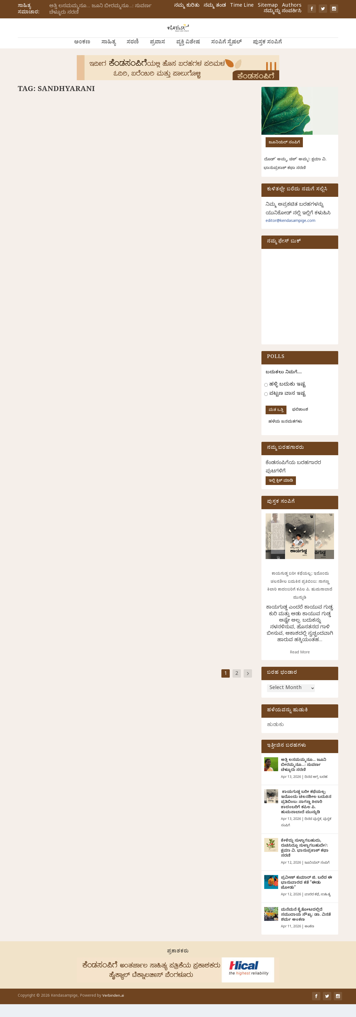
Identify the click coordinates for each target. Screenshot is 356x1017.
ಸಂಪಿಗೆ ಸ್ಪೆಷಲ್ (226, 55)
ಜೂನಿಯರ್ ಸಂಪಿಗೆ (284, 155)
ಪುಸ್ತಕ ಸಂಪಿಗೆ (267, 55)
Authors (291, 6)
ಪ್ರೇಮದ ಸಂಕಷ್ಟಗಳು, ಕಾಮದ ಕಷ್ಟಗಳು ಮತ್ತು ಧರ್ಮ (68, 392)
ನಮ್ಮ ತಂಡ (215, 6)
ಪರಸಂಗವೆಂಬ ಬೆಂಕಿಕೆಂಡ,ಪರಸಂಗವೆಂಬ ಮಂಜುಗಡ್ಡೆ (68, 563)
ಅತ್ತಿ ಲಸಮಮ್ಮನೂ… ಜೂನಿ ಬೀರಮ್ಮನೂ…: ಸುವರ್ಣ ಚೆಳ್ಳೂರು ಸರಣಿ (100, 9)
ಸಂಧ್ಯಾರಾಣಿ (48, 198)
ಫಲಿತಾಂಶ (300, 423)
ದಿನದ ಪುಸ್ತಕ (313, 832)
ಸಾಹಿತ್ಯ (108, 55)
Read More (300, 665)
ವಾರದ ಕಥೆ (312, 907)
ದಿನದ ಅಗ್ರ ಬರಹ (92, 571)
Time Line (242, 6)
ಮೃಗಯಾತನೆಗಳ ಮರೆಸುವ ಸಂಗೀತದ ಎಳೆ (181, 188)
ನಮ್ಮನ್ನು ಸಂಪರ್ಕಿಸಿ (282, 11)
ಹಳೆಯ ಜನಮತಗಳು (285, 435)
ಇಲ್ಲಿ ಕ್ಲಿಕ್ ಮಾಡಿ (281, 494)
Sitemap (268, 6)
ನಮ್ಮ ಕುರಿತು (186, 6)
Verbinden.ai (113, 1008)
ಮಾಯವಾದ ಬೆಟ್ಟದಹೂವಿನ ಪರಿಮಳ (54, 188)
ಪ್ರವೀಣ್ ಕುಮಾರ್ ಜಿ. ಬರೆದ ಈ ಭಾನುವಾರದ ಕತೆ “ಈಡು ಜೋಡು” (306, 896)
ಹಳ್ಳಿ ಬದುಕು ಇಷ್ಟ (287, 397)
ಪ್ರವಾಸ (157, 55)
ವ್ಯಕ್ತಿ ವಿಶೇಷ (188, 55)
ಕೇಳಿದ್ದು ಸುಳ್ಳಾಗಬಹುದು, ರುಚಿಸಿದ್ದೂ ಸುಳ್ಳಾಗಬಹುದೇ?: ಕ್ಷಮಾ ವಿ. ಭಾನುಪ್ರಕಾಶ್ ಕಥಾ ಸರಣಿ (304, 861)
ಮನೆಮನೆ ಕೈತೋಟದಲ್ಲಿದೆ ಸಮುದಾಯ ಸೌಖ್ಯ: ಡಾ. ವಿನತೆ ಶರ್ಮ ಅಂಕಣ (306, 928)
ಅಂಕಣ (82, 55)
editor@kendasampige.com (290, 234)
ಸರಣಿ (133, 55)
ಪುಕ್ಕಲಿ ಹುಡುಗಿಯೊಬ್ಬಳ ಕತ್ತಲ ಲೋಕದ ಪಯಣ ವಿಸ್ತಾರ (192, 375)
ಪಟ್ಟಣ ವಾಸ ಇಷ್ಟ (287, 406)
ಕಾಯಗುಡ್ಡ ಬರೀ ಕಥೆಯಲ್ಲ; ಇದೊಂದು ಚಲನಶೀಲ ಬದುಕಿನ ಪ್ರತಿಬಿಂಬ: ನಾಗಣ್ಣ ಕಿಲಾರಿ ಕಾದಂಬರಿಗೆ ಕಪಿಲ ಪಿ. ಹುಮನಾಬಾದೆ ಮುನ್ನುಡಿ (306, 815)
